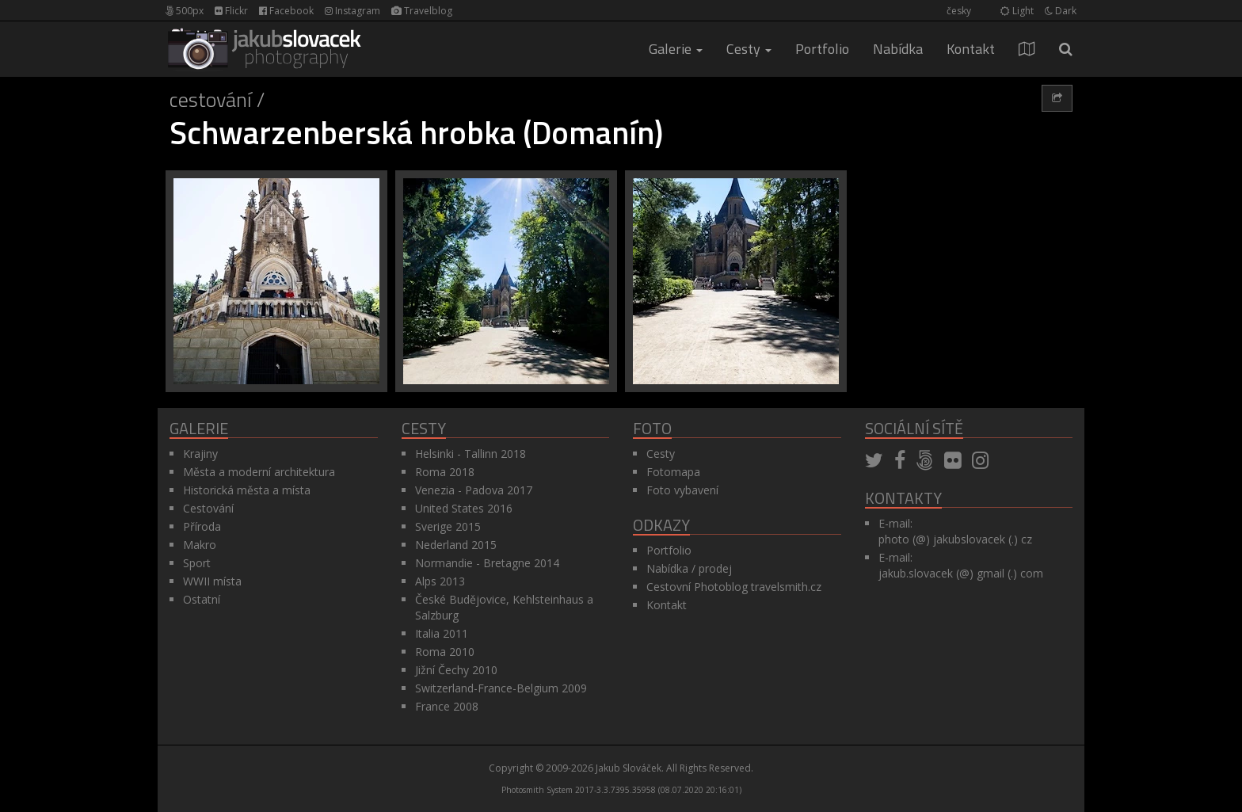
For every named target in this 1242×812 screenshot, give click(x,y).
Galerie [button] (676, 48)
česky (959, 10)
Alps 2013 (440, 581)
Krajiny (200, 453)
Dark (1060, 10)
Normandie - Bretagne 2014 (487, 562)
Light (1017, 10)
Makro (199, 544)
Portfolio (822, 48)
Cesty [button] (748, 48)
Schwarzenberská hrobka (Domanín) (416, 133)
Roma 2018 (444, 471)
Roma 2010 (444, 651)
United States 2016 (463, 508)
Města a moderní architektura (259, 471)
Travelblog (421, 10)
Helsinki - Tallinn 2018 (470, 453)
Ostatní (201, 599)
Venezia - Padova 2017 (473, 489)
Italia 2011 (441, 633)
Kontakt (971, 48)
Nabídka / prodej (689, 568)
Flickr (231, 10)
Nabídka (898, 48)
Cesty (660, 453)
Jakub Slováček (628, 768)
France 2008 (446, 706)
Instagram (352, 10)
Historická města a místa (246, 489)
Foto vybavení (682, 489)
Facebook (286, 10)
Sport (197, 562)
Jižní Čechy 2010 (456, 669)
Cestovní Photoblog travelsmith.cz (733, 586)
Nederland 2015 (456, 544)
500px (185, 10)
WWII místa (212, 581)
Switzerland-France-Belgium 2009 (501, 688)
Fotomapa (673, 471)
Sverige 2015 (448, 526)
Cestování (211, 99)
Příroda (202, 526)
